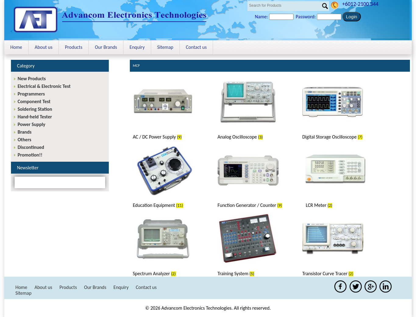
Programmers (31, 94)
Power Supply (31, 124)
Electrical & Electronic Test (44, 86)
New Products (32, 78)
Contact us (196, 47)
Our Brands (106, 47)
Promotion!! (30, 155)
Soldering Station (35, 109)
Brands (25, 132)
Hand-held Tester (35, 117)
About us (43, 47)
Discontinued (31, 147)
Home (16, 47)
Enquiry (137, 47)
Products (73, 47)
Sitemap (165, 47)
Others (24, 139)
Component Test (34, 101)
